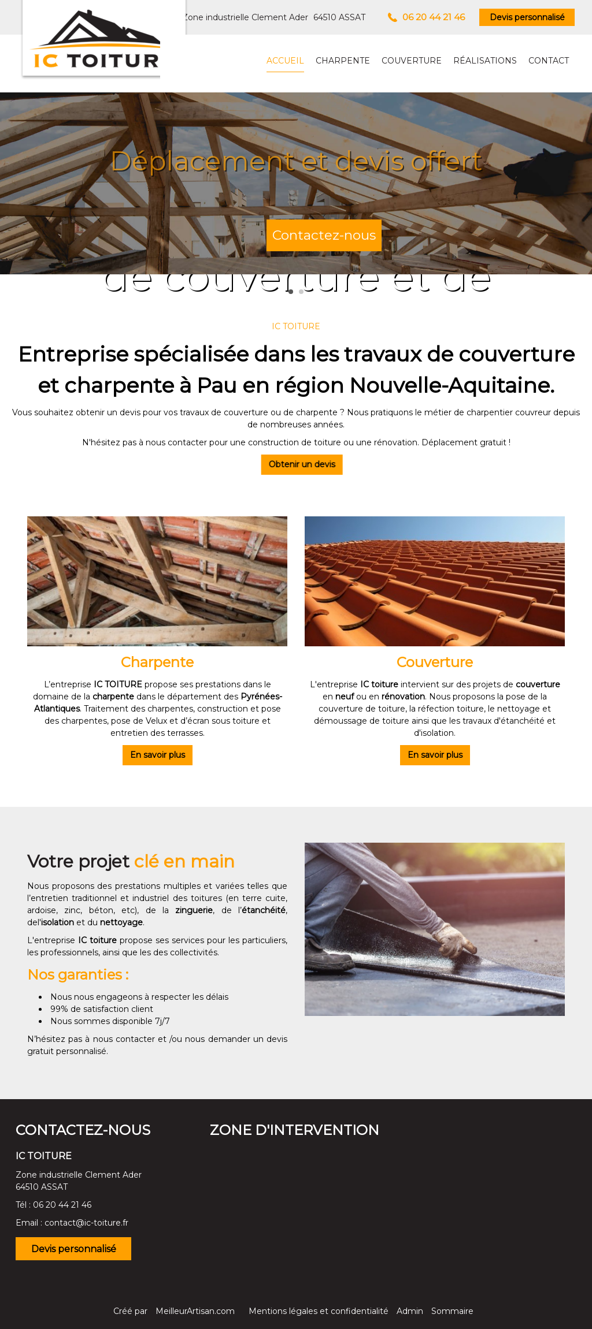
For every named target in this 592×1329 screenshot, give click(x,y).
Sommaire (452, 1311)
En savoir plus (157, 755)
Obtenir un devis (290, 464)
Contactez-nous (324, 235)
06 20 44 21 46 (62, 1205)
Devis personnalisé (527, 17)
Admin (410, 1311)
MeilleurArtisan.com (195, 1311)
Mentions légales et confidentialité (318, 1311)
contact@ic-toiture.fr (86, 1223)
